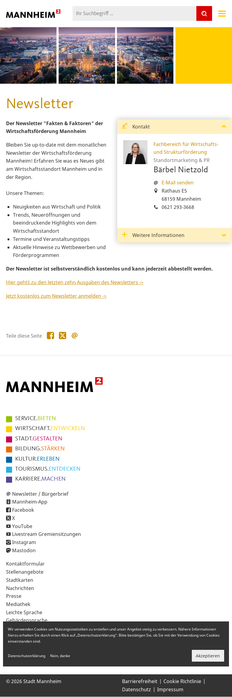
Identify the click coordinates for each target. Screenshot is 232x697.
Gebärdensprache (26, 620)
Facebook (23, 510)
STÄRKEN (40, 449)
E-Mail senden (178, 182)
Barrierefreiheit (139, 681)
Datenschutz (136, 689)
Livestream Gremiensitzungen (46, 534)
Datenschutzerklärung (26, 655)
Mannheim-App (29, 501)
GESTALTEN (38, 439)
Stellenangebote (25, 572)
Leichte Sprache (24, 612)
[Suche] (204, 13)
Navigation (222, 14)
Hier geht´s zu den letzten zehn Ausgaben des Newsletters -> (74, 282)
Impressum (170, 689)
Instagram (24, 542)
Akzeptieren (208, 656)
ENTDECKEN (47, 469)
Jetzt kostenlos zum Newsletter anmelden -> (56, 296)
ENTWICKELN (50, 429)
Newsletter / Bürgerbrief (40, 494)
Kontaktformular (25, 563)
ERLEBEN (37, 459)
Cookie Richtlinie (182, 681)
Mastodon (24, 550)
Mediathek (18, 604)
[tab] (174, 126)
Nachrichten (20, 588)
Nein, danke (60, 655)
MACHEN (40, 479)
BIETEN (35, 419)
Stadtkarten (19, 580)
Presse (13, 596)
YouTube (22, 526)
